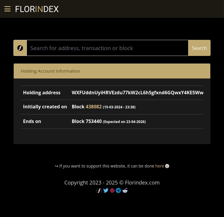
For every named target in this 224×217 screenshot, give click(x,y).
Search (199, 48)
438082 (94, 106)
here (159, 166)
